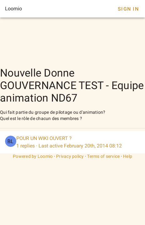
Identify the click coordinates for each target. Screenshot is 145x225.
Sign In (128, 9)
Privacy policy (70, 156)
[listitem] (72, 142)
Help (127, 156)
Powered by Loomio (33, 156)
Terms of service (103, 156)
